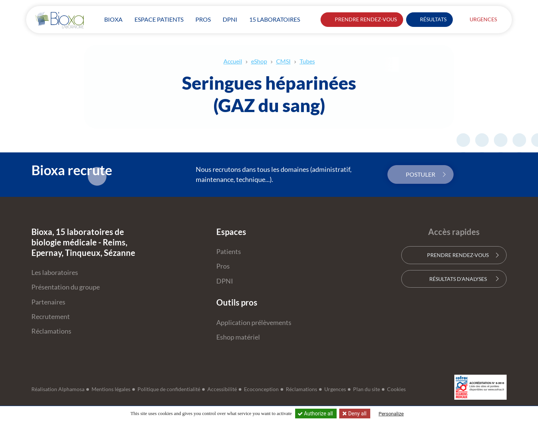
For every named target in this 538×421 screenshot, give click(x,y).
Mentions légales (111, 389)
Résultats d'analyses (453, 279)
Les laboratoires (54, 272)
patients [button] (158, 19)
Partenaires (48, 302)
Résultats (429, 19)
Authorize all (316, 414)
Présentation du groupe (65, 287)
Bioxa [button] (113, 19)
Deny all (356, 414)
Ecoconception (261, 389)
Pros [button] (203, 19)
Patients (228, 252)
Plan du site (366, 389)
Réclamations (51, 331)
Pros (223, 266)
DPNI (224, 281)
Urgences (479, 19)
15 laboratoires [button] (274, 19)
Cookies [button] (396, 389)
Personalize (391, 414)
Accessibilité (222, 389)
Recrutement (50, 317)
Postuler (420, 174)
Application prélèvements (253, 322)
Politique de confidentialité (168, 389)
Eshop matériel (238, 337)
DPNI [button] (230, 19)
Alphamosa (71, 389)
